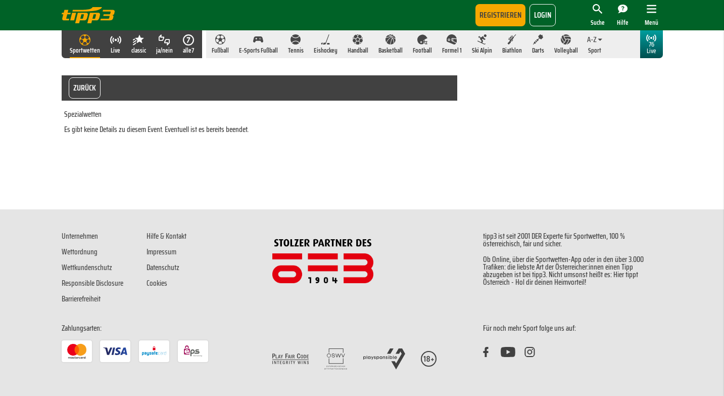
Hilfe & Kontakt (166, 236)
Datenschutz (163, 267)
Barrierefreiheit (81, 299)
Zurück (84, 87)
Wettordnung (80, 252)
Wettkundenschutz (87, 267)
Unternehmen (80, 236)
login (542, 15)
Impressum (161, 252)
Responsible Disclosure (92, 283)
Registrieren (500, 15)
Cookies (157, 283)
